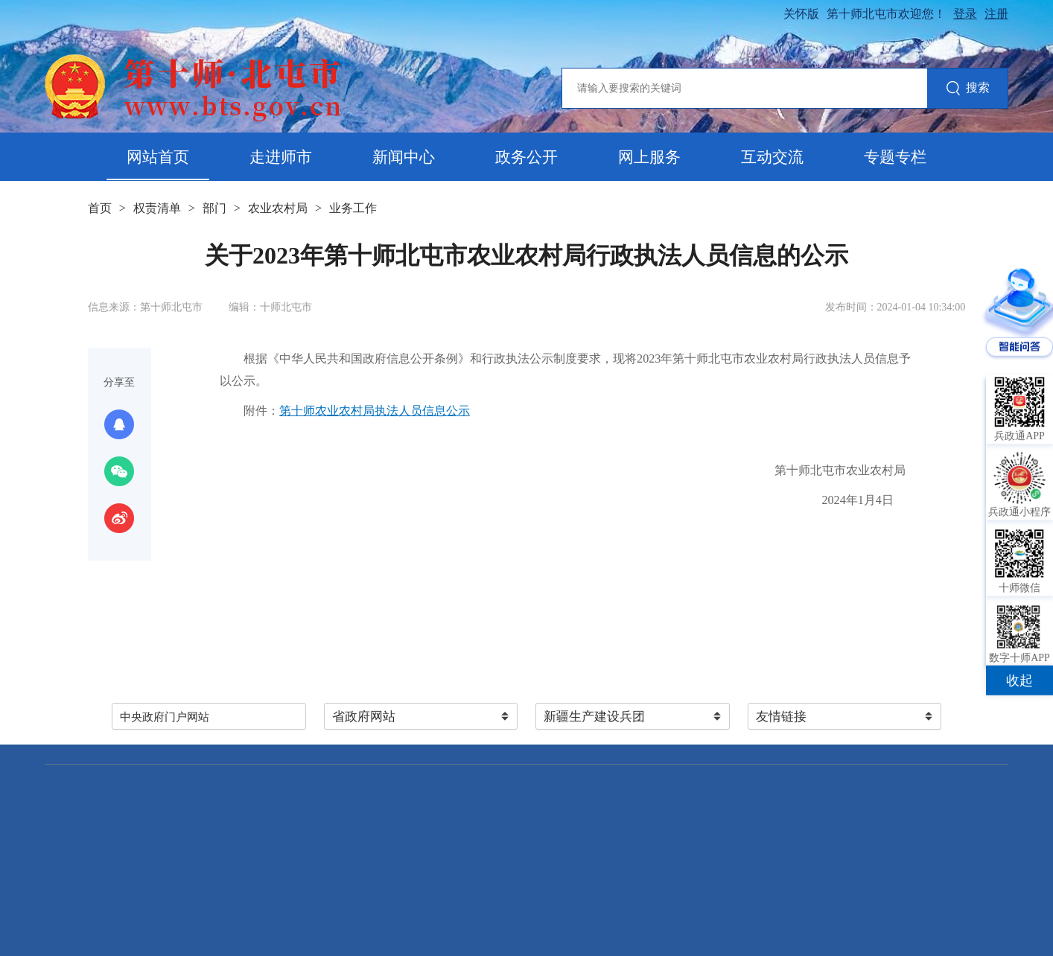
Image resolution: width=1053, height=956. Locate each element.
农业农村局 (278, 208)
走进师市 (280, 157)
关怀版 (801, 13)
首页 (100, 208)
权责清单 (157, 208)
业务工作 (353, 208)
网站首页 (158, 157)
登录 (965, 13)
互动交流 (772, 157)
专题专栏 (895, 157)
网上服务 (649, 157)
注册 (996, 13)
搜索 (968, 89)
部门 (214, 208)
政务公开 (526, 157)
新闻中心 (403, 157)
